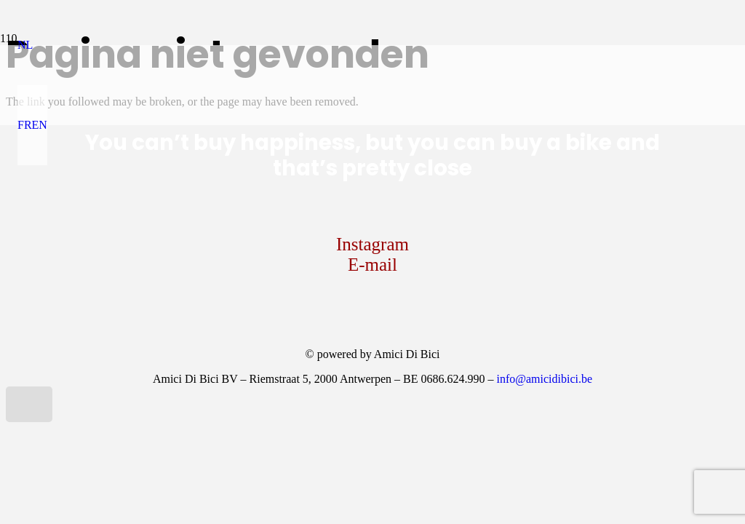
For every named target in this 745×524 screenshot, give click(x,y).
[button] (25, 45)
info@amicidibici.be (544, 379)
